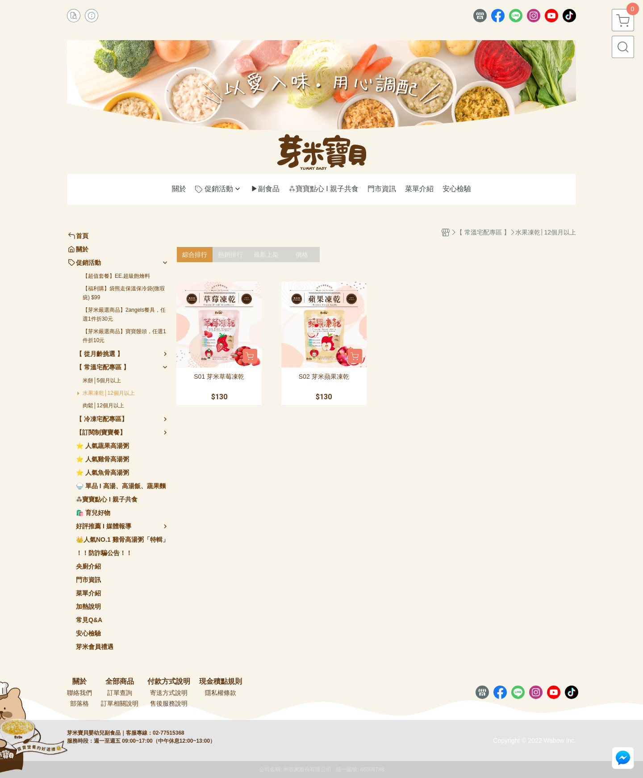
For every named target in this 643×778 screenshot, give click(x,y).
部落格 (79, 703)
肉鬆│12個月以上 (103, 405)
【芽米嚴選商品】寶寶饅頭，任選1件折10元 (124, 335)
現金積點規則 (220, 681)
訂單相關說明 (119, 703)
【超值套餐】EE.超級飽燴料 (116, 276)
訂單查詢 (119, 693)
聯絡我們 (79, 693)
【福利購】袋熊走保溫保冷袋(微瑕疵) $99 (124, 293)
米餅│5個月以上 (102, 380)
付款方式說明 (168, 681)
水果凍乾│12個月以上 (109, 393)
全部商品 (119, 681)
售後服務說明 (169, 703)
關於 (79, 681)
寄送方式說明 (169, 693)
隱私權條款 (220, 693)
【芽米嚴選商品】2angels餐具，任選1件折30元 (124, 314)
